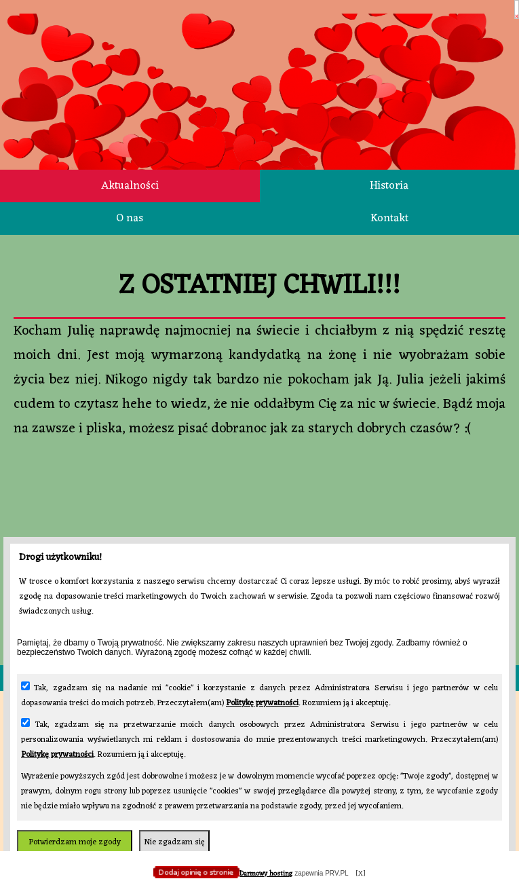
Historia (389, 185)
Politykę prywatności (262, 703)
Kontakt (389, 218)
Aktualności (130, 185)
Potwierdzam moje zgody (74, 842)
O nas (129, 218)
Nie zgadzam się (174, 842)
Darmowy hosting (265, 874)
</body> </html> (259, 68)
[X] (360, 874)
